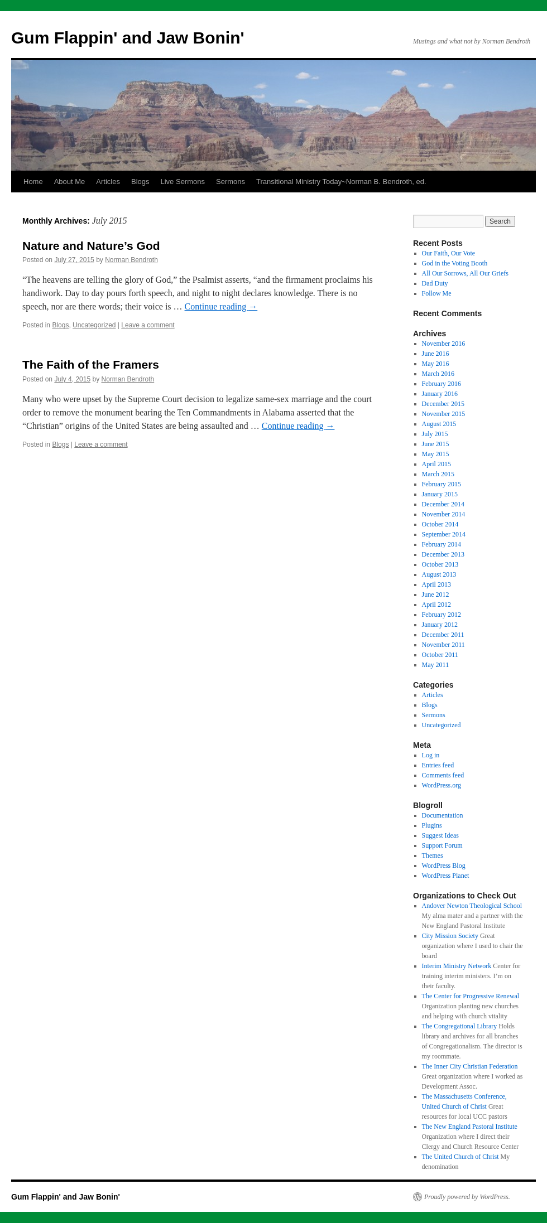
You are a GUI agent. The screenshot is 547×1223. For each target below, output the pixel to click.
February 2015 (441, 484)
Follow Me (437, 293)
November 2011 (443, 645)
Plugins (432, 825)
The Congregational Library (459, 1026)
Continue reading (221, 306)
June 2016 (435, 353)
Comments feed (443, 775)
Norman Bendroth (131, 260)
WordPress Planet (445, 875)
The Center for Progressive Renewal (471, 996)
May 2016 (435, 364)
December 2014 (443, 504)
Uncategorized (94, 325)
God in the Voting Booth (455, 263)
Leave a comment (147, 325)
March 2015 (438, 474)
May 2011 (435, 665)
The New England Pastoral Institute (469, 1126)
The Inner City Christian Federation (470, 1066)
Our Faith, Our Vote (449, 253)
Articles (108, 181)
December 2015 (443, 404)
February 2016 (441, 384)
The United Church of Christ (460, 1157)
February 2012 (441, 614)
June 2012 (435, 594)
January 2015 (440, 494)
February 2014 (441, 544)
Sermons (230, 181)
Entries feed (438, 765)
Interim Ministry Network (457, 966)
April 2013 (436, 584)
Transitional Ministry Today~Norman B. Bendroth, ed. (341, 181)
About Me (69, 181)
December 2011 (443, 635)
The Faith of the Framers (90, 364)
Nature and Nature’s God (91, 245)
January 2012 (440, 625)
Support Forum (442, 845)
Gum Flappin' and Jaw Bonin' (127, 37)
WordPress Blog (444, 865)
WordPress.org (441, 785)
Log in (431, 755)
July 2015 (435, 434)
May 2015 (435, 454)
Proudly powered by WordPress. (467, 1197)
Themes (432, 855)
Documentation (442, 815)
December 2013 (443, 554)
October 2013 (440, 564)
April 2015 (436, 464)
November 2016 (444, 343)
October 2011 (440, 655)
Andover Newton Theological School (472, 906)
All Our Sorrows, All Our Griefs (465, 273)
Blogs (140, 181)
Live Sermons (183, 181)
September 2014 (444, 534)
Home (33, 181)
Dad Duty (435, 283)
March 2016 (438, 374)
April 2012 (436, 604)
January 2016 (440, 394)
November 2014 (444, 514)
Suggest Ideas (440, 835)
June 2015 (435, 444)
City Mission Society (450, 936)
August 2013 (439, 574)
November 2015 (444, 414)
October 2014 (440, 524)
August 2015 (439, 424)
